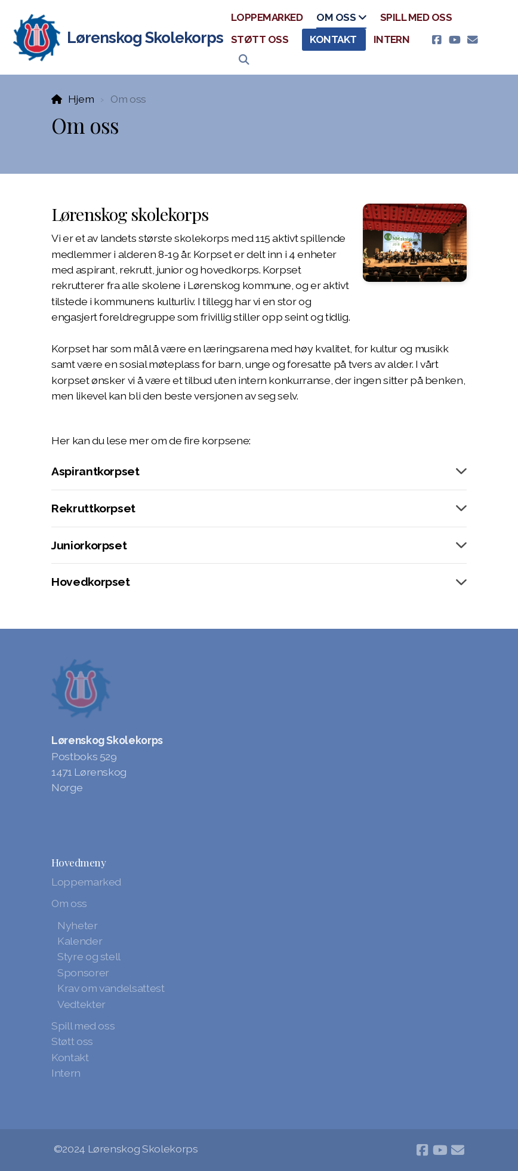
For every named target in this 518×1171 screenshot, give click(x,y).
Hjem (81, 99)
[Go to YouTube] (454, 40)
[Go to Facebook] (436, 40)
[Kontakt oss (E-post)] (472, 40)
